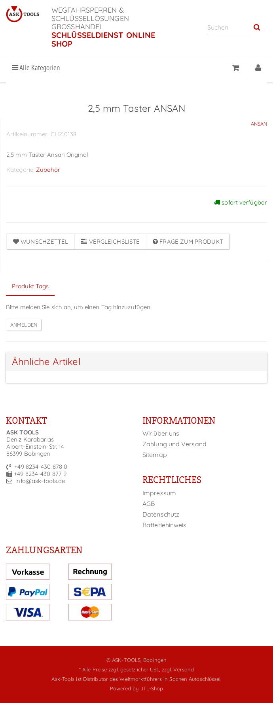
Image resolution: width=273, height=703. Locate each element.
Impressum (159, 493)
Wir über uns (160, 433)
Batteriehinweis (164, 525)
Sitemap (154, 455)
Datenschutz (160, 514)
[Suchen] (227, 27)
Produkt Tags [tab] (30, 286)
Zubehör (48, 169)
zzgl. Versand (178, 669)
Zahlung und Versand (174, 444)
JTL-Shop (151, 688)
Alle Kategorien (36, 67)
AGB (148, 504)
